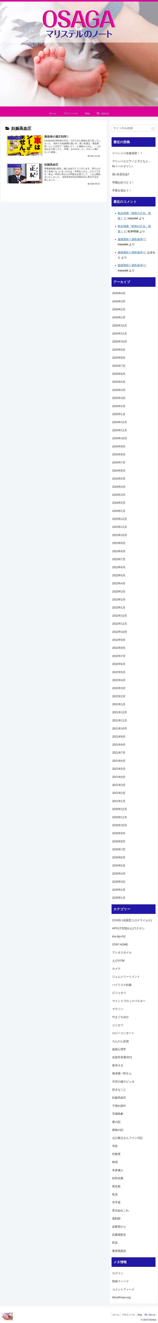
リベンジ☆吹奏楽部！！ (127, 153)
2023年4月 (118, 583)
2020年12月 (119, 809)
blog (139, 1314)
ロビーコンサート (123, 1033)
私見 (115, 1194)
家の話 (116, 1121)
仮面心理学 (119, 1049)
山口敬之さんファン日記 (127, 1137)
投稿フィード (120, 1281)
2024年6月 (118, 470)
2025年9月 (118, 349)
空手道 (116, 1202)
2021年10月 (119, 728)
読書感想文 (119, 1234)
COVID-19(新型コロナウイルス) (132, 920)
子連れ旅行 (119, 1105)
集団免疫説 (119, 1250)
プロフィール (127, 1314)
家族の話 (117, 1129)
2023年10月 (119, 535)
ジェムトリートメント (126, 976)
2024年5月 (118, 478)
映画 (115, 1162)
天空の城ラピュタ (123, 1081)
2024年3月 (118, 494)
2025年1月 (118, 414)
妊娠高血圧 (119, 1097)
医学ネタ (117, 1065)
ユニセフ (117, 1025)
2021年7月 (118, 752)
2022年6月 (118, 664)
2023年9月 (118, 543)
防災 (115, 1242)
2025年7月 (118, 365)
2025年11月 (119, 333)
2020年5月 (118, 865)
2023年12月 (119, 518)
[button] (153, 128)
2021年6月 (118, 760)
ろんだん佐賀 (120, 1041)
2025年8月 (118, 357)
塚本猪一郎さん (122, 1073)
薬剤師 (116, 1218)
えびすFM (118, 960)
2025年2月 (118, 406)
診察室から (119, 1226)
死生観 (116, 1186)
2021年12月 (119, 712)
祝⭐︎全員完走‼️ (120, 174)
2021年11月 (119, 720)
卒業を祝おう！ (122, 190)
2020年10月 (119, 825)
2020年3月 (118, 881)
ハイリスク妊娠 (122, 984)
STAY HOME (120, 944)
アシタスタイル (122, 952)
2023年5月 (118, 575)
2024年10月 (119, 438)
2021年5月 (118, 768)
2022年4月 (118, 680)
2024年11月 (119, 430)
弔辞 (115, 1146)
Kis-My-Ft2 (119, 936)
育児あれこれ (120, 1210)
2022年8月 (118, 647)
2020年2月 (118, 889)
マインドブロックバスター (129, 1001)
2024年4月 (118, 486)
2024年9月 (118, 446)
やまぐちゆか (120, 1017)
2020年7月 (118, 849)
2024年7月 (118, 462)
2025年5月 (118, 381)
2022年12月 (119, 615)
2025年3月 (118, 398)
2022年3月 (118, 688)
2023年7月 (118, 559)
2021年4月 (118, 777)
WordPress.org (121, 1297)
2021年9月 (118, 736)
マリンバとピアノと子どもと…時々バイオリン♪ (131, 164)
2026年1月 (118, 317)
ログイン (117, 1273)
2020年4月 (118, 873)
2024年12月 (119, 422)
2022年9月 (118, 639)
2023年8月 (118, 551)
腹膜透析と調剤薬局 (130, 239)
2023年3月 (118, 591)
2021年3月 (118, 785)
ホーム (114, 1314)
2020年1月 (118, 897)
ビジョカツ (119, 992)
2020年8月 (118, 841)
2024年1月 (118, 510)
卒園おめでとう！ (123, 182)
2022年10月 (119, 631)
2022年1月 (118, 704)
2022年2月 (118, 696)
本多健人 (117, 1170)
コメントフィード (123, 1289)
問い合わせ (149, 1314)
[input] (134, 128)
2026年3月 (118, 301)
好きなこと (119, 1089)
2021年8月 (118, 744)
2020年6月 (118, 857)
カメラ (116, 968)
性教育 (116, 1154)
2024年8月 (118, 454)
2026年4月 (118, 293)
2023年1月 (118, 607)
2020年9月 (118, 833)
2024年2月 (118, 502)
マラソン (117, 1009)
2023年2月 (118, 599)
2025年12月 (119, 325)
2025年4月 (118, 390)
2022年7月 (118, 656)
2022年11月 (119, 623)
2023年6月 (118, 567)
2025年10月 (119, 341)
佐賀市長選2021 (122, 1057)
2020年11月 (119, 817)
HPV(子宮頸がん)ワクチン (128, 928)
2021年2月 (118, 793)
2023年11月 (119, 526)
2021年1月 (118, 801)
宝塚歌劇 (117, 1113)
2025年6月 (118, 373)
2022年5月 (118, 672)
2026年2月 (118, 309)
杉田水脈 (117, 1178)
